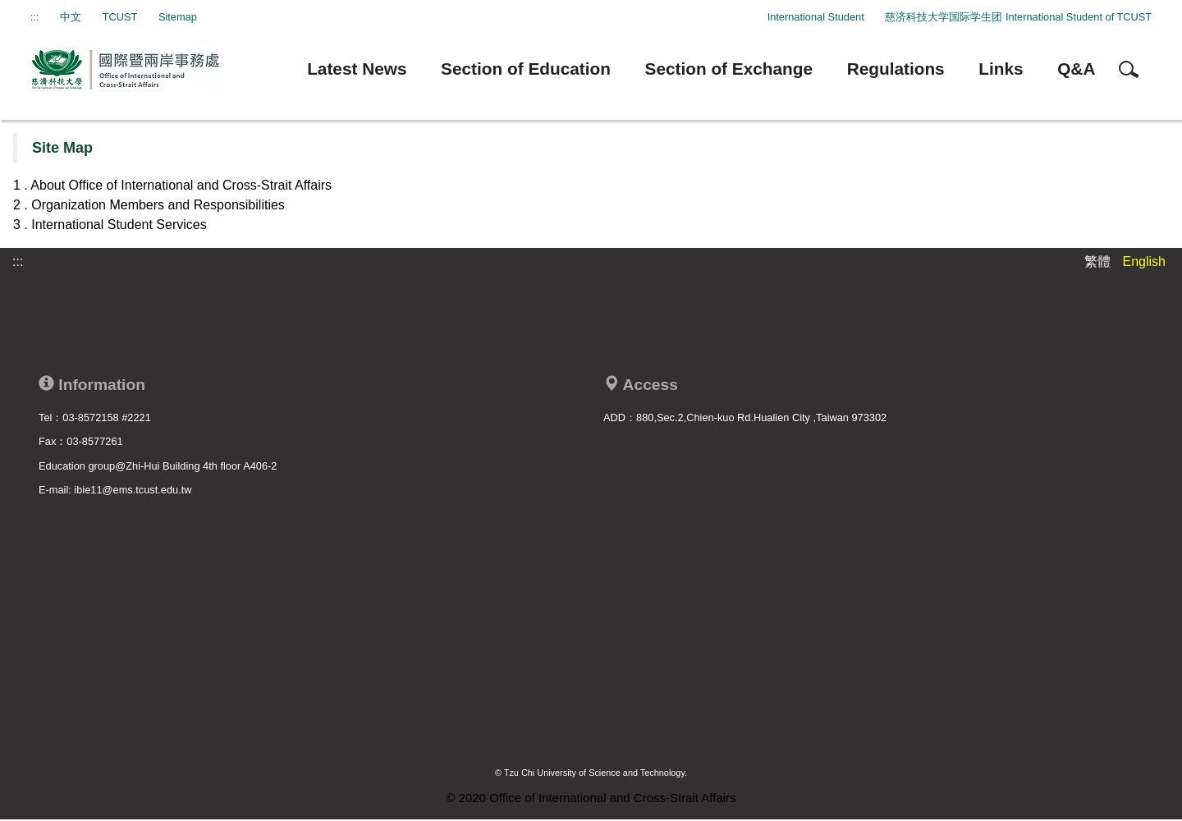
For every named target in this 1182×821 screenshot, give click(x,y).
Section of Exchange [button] (729, 68)
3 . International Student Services (110, 225)
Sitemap (177, 17)
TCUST (120, 17)
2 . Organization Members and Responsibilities (149, 205)
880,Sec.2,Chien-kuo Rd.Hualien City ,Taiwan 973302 (761, 417)
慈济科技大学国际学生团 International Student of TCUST (1018, 17)
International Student (815, 17)
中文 (70, 17)
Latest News (356, 68)
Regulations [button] (896, 68)
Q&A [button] (1076, 68)
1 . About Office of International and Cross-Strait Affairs (172, 185)
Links (1000, 68)
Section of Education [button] (526, 68)
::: (34, 17)
